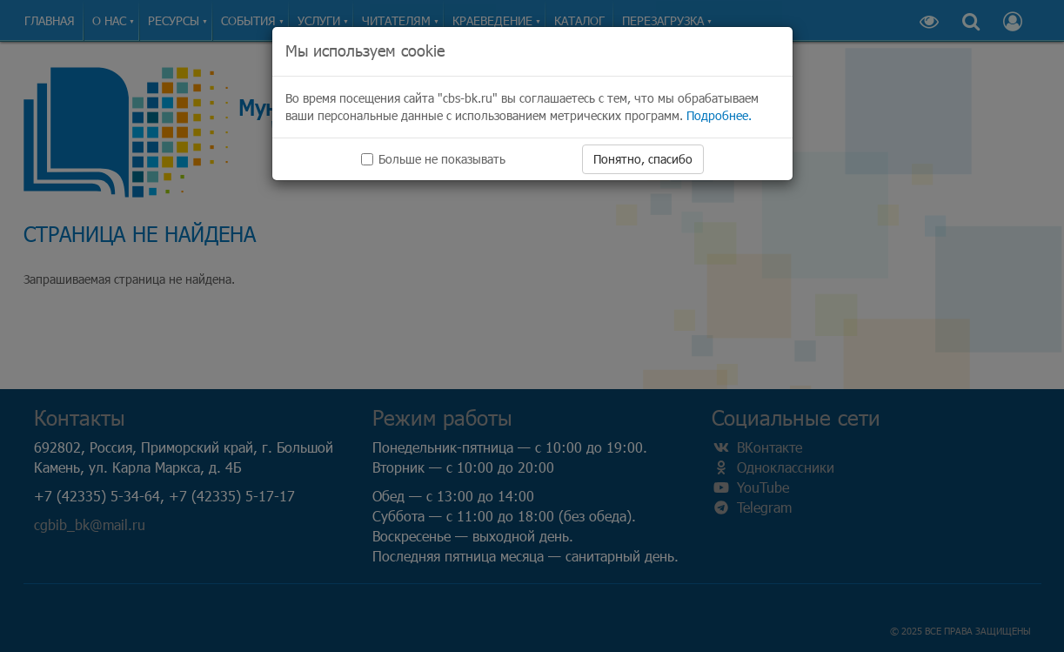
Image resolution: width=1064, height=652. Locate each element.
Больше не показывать (433, 158)
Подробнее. (719, 115)
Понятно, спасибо (643, 158)
